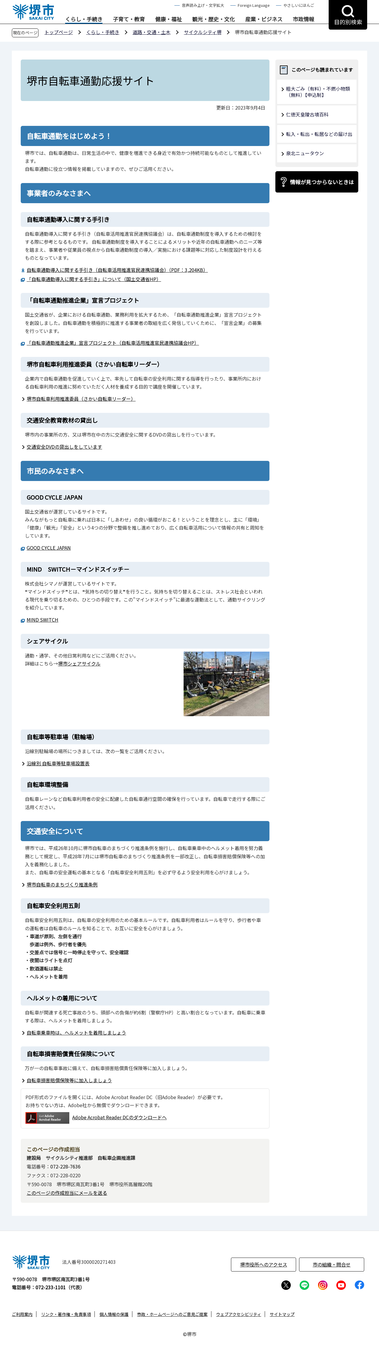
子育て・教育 (129, 19)
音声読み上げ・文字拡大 (203, 5)
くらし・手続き (83, 19)
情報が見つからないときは (322, 182)
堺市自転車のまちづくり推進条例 (62, 884)
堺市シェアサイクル (79, 663)
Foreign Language (254, 5)
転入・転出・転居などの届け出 (319, 133)
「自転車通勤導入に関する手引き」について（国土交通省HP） (94, 279)
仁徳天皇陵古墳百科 (307, 114)
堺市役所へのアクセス (263, 1264)
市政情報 (303, 19)
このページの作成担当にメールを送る (67, 1192)
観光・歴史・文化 (213, 19)
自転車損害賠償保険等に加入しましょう (69, 1080)
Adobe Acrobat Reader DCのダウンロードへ (96, 1118)
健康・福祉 (168, 19)
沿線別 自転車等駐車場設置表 (58, 763)
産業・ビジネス (263, 19)
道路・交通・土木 (152, 32)
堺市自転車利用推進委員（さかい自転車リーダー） (81, 398)
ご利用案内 (22, 1314)
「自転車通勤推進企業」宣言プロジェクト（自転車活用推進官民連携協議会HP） (113, 342)
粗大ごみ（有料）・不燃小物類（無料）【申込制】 (318, 91)
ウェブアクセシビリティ (238, 1314)
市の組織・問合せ (332, 1264)
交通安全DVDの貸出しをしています (64, 446)
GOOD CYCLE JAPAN (49, 547)
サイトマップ (282, 1314)
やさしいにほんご (298, 5)
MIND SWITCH (42, 619)
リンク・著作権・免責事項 (66, 1314)
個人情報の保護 (114, 1314)
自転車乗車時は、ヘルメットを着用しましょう (76, 1032)
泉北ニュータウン (305, 153)
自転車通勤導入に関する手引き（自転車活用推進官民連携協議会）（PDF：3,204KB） (117, 269)
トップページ (58, 32)
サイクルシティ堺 (202, 32)
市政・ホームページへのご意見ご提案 (172, 1314)
